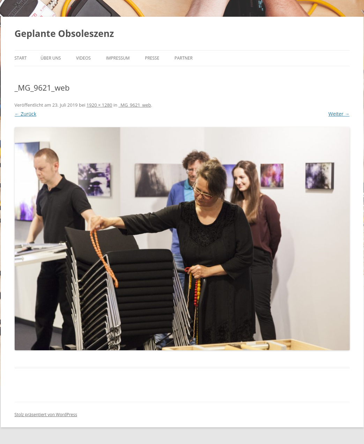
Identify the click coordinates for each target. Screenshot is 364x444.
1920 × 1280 (99, 105)
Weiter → (339, 113)
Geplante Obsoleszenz (64, 33)
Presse (152, 58)
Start (21, 58)
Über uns (50, 58)
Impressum (117, 58)
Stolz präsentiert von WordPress (46, 415)
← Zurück (26, 113)
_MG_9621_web (135, 105)
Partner (183, 58)
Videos (83, 58)
